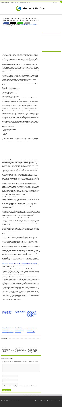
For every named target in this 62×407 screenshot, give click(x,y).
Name (4, 373)
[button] (6, 23)
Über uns (28, 2)
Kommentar (5, 362)
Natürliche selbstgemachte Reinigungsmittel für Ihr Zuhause (8, 349)
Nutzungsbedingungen (52, 400)
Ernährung (17, 2)
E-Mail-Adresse (5, 377)
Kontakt (59, 400)
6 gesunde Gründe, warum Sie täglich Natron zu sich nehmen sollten (20, 349)
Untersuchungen (23, 2)
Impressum (37, 400)
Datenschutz (43, 400)
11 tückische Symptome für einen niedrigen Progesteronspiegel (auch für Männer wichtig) (33, 350)
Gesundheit (12, 2)
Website (4, 381)
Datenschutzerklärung (13, 385)
